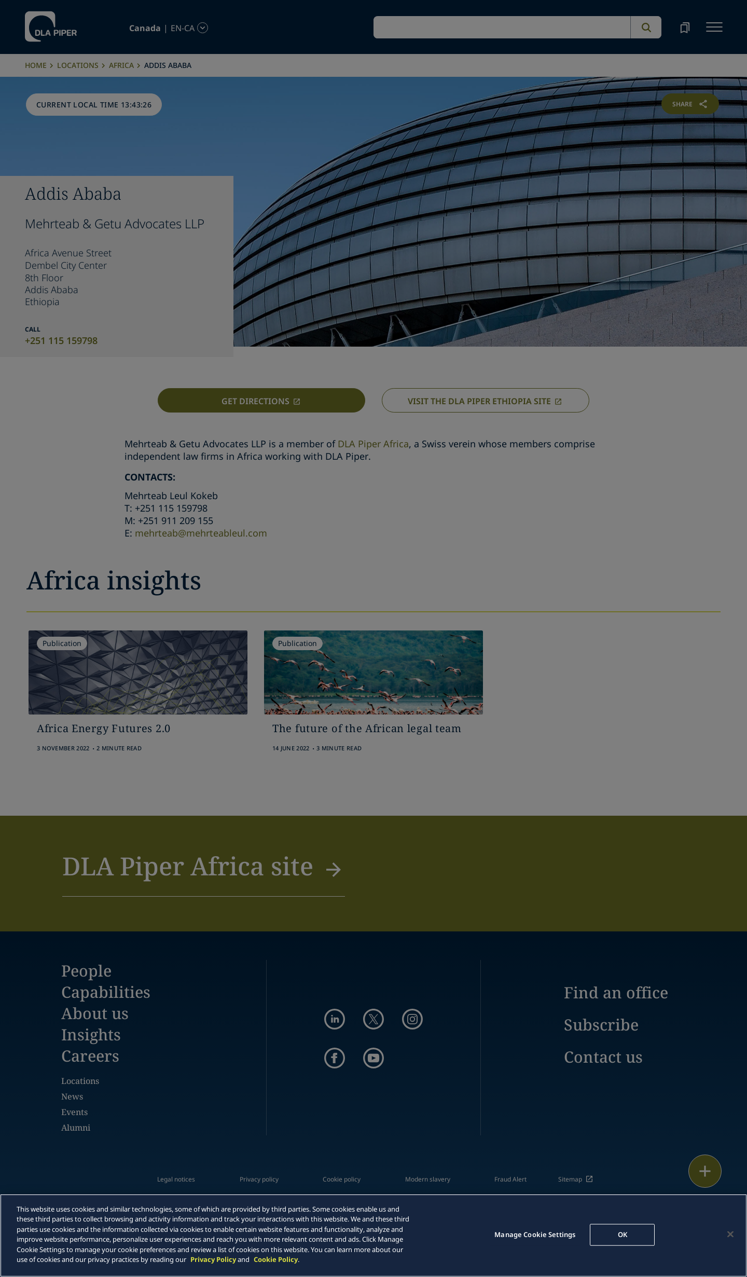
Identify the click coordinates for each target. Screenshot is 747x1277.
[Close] (730, 1234)
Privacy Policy (213, 1259)
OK (622, 1234)
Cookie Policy (276, 1259)
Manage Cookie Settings (534, 1234)
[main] (373, 1235)
